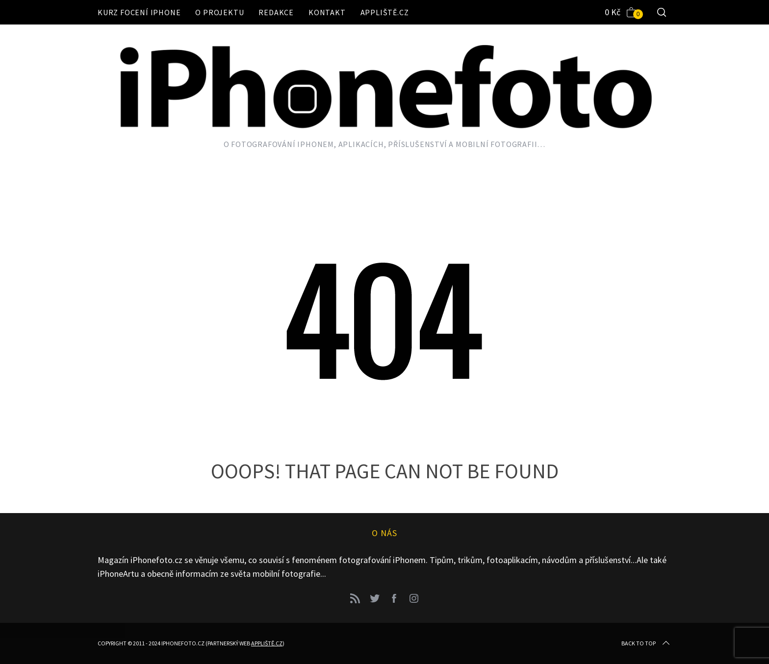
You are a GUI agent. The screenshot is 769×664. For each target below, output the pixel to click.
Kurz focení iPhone (139, 12)
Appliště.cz (384, 12)
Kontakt (327, 12)
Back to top (646, 643)
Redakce (276, 12)
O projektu (219, 12)
